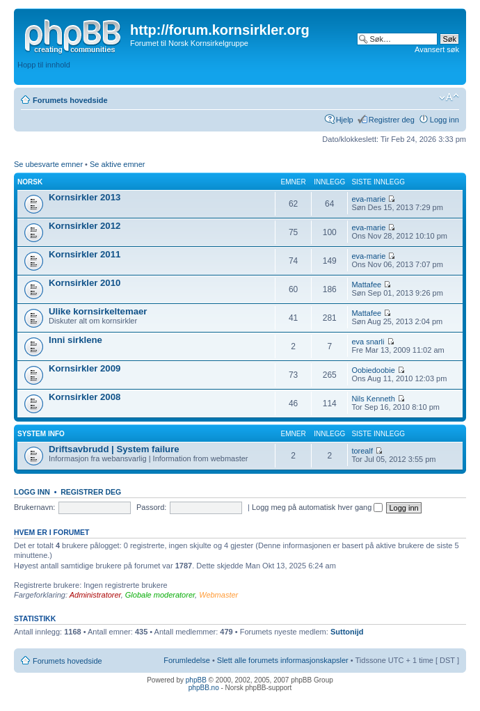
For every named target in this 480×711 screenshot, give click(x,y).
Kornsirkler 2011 (84, 254)
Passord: (151, 507)
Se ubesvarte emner (48, 164)
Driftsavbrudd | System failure (114, 449)
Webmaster (218, 595)
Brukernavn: (34, 507)
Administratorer (95, 595)
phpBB (196, 680)
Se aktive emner (117, 164)
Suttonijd (347, 632)
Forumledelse (186, 660)
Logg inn (444, 119)
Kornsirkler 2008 (84, 397)
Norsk (29, 182)
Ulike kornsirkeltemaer (98, 311)
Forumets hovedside (70, 100)
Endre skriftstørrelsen (449, 97)
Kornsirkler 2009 (84, 368)
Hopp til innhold (43, 65)
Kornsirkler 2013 (84, 197)
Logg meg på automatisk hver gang (317, 507)
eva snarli (367, 341)
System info (41, 434)
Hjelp (344, 119)
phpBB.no (204, 688)
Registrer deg (392, 119)
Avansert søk (437, 49)
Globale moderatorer (160, 595)
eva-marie (368, 199)
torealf (362, 451)
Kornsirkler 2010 (84, 283)
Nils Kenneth (372, 398)
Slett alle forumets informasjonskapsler (283, 660)
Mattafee (366, 284)
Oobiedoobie (372, 370)
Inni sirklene (75, 340)
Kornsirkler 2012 (84, 226)
